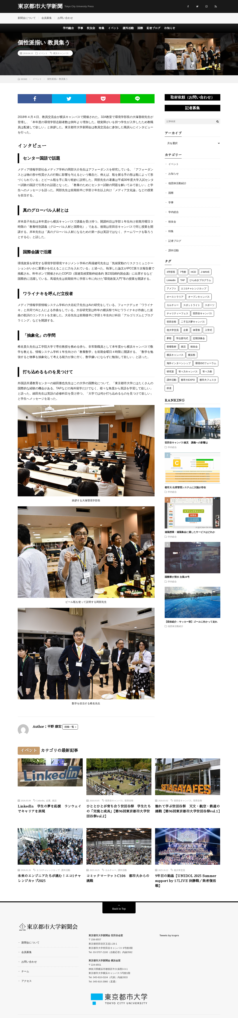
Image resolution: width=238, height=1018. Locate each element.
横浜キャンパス (61, 53)
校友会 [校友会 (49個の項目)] (194, 346)
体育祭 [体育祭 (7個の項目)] (196, 330)
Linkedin (40, 800)
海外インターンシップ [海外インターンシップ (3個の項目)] (179, 363)
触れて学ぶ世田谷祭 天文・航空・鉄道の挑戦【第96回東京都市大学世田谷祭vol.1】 (187, 809)
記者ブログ (153, 28)
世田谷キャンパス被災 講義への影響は (186, 442)
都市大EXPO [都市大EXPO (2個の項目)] (188, 379)
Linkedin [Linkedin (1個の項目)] (171, 280)
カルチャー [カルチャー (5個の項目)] (173, 305)
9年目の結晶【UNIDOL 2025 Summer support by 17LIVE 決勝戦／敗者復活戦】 (185, 881)
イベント (113, 28)
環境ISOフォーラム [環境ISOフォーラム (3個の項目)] (205, 363)
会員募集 (46, 17)
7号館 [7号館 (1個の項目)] (183, 272)
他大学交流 (179, 870)
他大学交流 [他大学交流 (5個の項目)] (173, 330)
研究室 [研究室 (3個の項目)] (170, 371)
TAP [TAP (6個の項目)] (182, 280)
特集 (101, 28)
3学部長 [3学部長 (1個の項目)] (171, 272)
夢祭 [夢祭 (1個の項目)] (169, 338)
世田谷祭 (129, 800)
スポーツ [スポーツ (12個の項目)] (209, 305)
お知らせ (169, 28)
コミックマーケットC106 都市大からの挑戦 (117, 878)
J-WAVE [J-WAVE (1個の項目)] (205, 272)
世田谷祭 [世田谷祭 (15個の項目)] (171, 321)
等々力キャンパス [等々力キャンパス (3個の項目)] (188, 371)
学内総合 (68, 28)
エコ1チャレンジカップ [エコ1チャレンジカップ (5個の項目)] (193, 288)
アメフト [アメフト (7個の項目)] (171, 288)
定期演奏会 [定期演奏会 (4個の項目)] (199, 338)
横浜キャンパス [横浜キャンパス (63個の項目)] (175, 355)
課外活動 (128, 28)
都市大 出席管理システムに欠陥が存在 (185, 487)
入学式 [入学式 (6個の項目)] (208, 330)
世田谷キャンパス (114, 800)
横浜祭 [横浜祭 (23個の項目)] (191, 355)
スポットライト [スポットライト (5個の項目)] (191, 305)
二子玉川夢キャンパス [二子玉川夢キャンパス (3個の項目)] (193, 321)
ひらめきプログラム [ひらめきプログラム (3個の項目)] (200, 280)
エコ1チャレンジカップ (48, 870)
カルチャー (110, 870)
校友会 (91, 28)
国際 (140, 28)
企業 (48, 800)
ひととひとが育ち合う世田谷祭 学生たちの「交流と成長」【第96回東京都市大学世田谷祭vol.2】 (118, 811)
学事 (80, 28)
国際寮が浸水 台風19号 (177, 577)
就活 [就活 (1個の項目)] (183, 346)
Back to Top (119, 908)
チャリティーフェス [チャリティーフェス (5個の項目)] (177, 313)
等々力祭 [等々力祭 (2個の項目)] (207, 371)
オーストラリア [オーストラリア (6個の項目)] (175, 296)
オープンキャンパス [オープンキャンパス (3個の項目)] (199, 296)
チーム (25, 971)
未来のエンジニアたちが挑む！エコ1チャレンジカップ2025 (49, 878)
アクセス (26, 980)
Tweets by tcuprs (169, 935)
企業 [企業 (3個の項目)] (185, 330)
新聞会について (27, 17)
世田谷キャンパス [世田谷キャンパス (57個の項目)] (202, 313)
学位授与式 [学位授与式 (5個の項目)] (182, 338)
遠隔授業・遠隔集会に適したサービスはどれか (191, 532)
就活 (54, 800)
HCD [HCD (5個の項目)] (193, 272)
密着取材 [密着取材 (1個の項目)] (171, 346)
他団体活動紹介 (177, 183)
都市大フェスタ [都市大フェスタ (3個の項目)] (208, 379)
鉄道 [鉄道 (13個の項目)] (169, 388)
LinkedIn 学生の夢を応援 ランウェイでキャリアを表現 (49, 809)
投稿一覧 (69, 727)
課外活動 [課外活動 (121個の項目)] (171, 379)
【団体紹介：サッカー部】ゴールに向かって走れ (191, 621)
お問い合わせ (65, 17)
